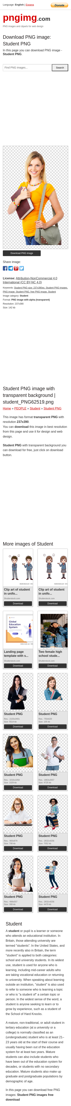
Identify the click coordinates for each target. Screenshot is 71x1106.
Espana (30, 4)
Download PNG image (22, 253)
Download (18, 603)
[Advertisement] (35, 110)
